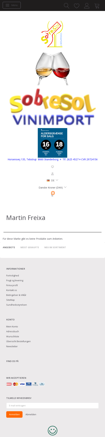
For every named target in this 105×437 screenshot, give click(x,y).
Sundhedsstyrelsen (16, 304)
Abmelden (30, 414)
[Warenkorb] (52, 195)
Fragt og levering (14, 280)
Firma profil (12, 285)
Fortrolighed (12, 275)
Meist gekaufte (29, 247)
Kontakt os (11, 290)
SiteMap (10, 299)
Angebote (9, 247)
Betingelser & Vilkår (16, 295)
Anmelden (14, 414)
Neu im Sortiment (55, 247)
